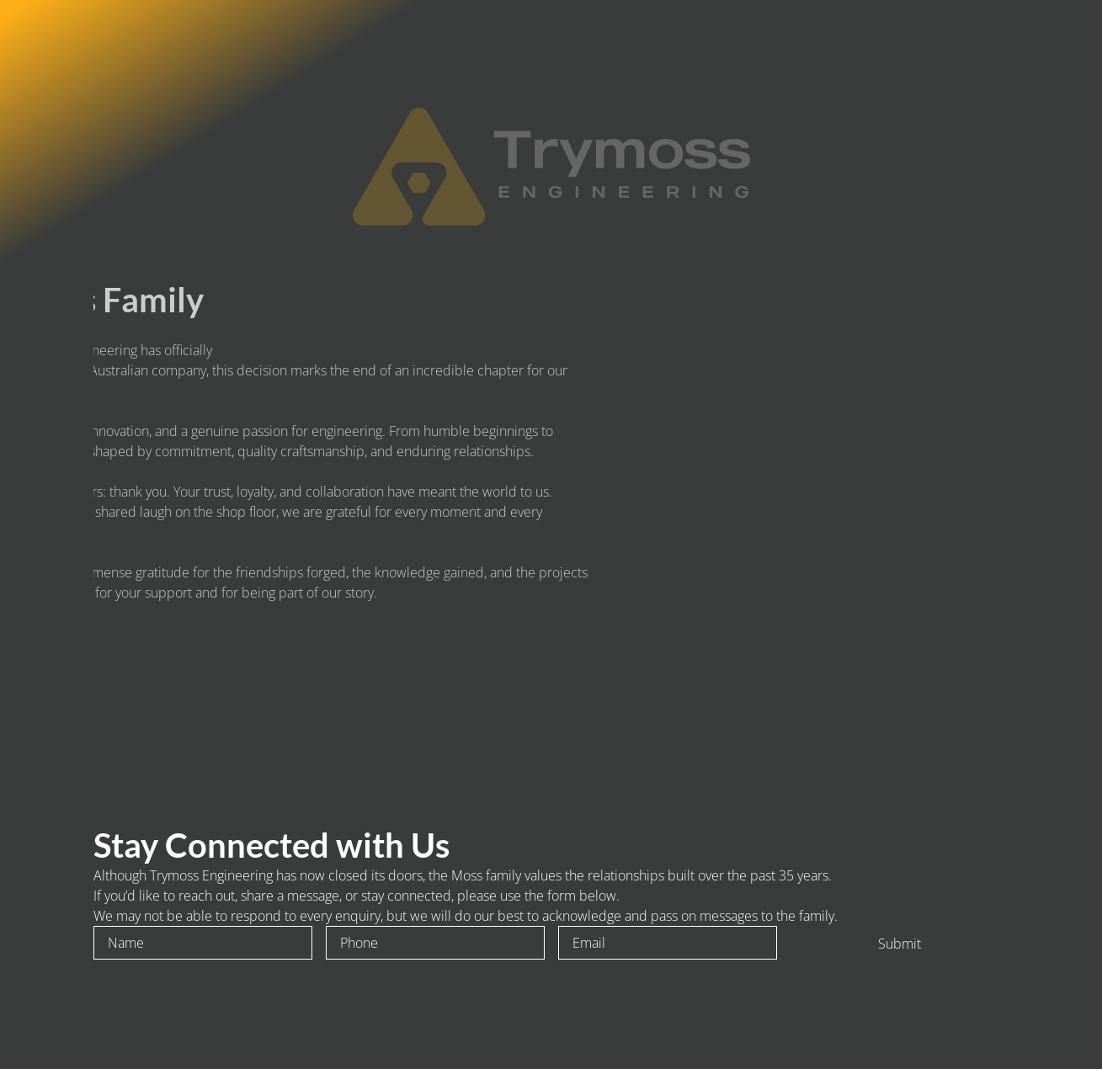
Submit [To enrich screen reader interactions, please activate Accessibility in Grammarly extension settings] (899, 943)
